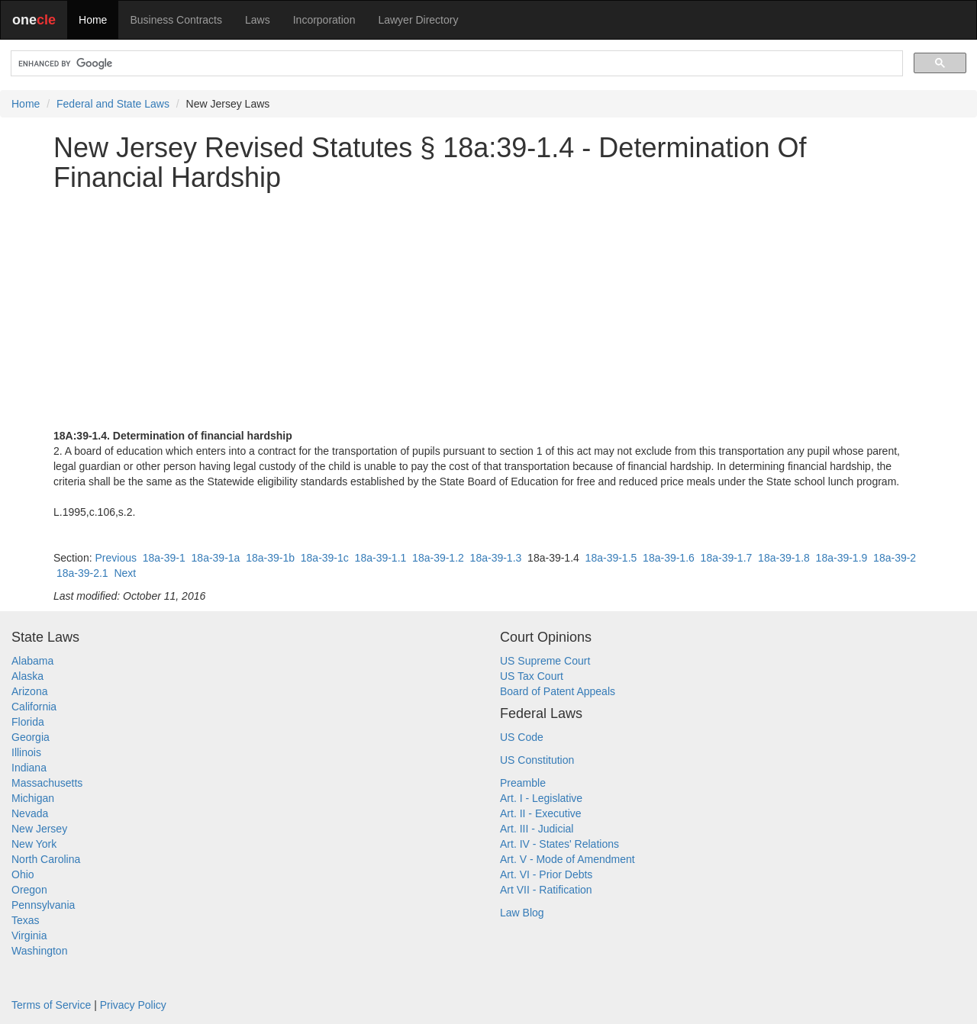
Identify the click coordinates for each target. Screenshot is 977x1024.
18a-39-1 (164, 558)
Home (93, 20)
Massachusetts (46, 783)
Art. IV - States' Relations (559, 844)
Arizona (29, 691)
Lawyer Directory (418, 20)
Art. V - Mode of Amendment (567, 859)
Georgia (30, 737)
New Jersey (39, 829)
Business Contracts (176, 20)
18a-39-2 (894, 558)
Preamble (523, 783)
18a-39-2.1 (82, 573)
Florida (27, 722)
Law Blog (522, 912)
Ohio (22, 874)
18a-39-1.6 (669, 558)
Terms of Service (51, 1005)
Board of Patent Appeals (557, 691)
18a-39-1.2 (438, 558)
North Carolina (45, 859)
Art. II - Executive (541, 813)
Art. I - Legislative (541, 798)
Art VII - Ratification (546, 890)
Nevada (29, 813)
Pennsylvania (43, 905)
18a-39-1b (270, 558)
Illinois (26, 752)
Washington (39, 951)
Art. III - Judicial (536, 829)
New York (33, 844)
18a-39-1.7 (727, 558)
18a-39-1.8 (784, 558)
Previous (115, 558)
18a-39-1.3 (496, 558)
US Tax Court (531, 676)
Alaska (27, 676)
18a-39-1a (216, 558)
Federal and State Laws (112, 104)
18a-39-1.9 (842, 558)
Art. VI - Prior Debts (546, 874)
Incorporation (324, 20)
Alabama (32, 661)
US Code (521, 737)
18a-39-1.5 (611, 558)
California (33, 706)
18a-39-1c (325, 558)
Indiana (29, 768)
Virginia (29, 935)
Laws (257, 20)
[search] (455, 63)
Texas (25, 920)
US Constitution (537, 760)
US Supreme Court (545, 661)
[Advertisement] (488, 310)
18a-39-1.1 (381, 558)
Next (125, 573)
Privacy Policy (133, 1005)
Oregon (29, 890)
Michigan (32, 798)
